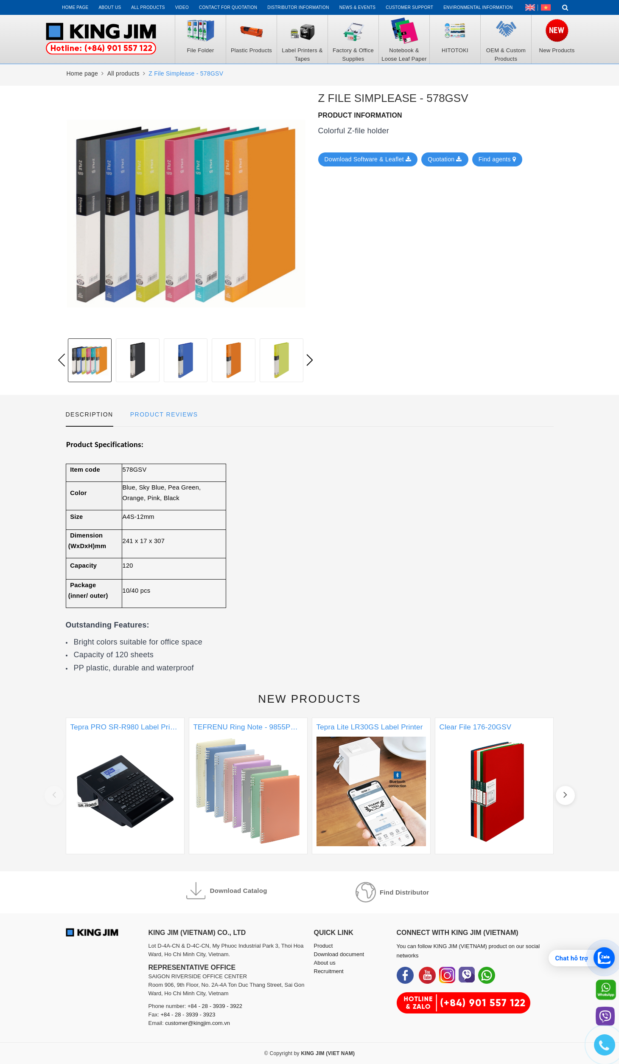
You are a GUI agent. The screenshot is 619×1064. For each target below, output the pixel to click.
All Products (148, 7)
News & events (357, 7)
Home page (75, 7)
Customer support (409, 7)
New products (309, 698)
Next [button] (309, 360)
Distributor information (298, 7)
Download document (339, 954)
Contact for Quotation (228, 7)
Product (323, 946)
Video (182, 7)
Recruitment (329, 971)
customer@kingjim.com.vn (197, 1023)
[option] (90, 360)
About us (109, 7)
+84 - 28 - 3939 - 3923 (187, 1014)
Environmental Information (478, 7)
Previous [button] (61, 360)
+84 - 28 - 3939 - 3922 (215, 1006)
